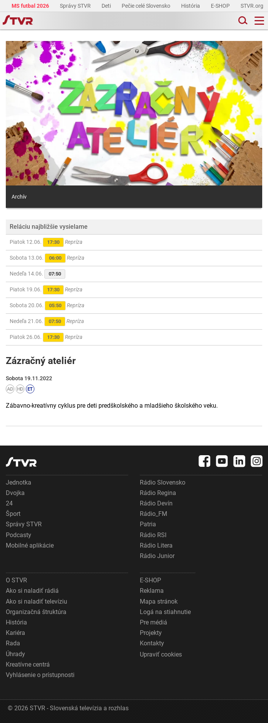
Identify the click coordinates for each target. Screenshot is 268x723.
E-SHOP (221, 6)
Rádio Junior (157, 556)
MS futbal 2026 (31, 6)
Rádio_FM (153, 513)
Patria (148, 524)
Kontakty (152, 643)
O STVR (16, 580)
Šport (13, 513)
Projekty (151, 632)
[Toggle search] (242, 20)
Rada (13, 643)
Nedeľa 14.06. (37, 274)
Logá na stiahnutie (165, 612)
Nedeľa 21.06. (47, 321)
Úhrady (15, 654)
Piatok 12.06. (46, 242)
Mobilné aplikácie (30, 545)
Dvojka (15, 493)
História (191, 6)
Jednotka (18, 482)
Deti (107, 6)
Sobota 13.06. (47, 258)
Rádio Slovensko (162, 482)
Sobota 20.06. (47, 305)
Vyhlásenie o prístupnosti (40, 675)
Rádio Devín (156, 503)
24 (9, 503)
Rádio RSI (153, 535)
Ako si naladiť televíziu (36, 601)
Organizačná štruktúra (36, 612)
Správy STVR (76, 6)
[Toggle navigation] (259, 20)
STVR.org (253, 6)
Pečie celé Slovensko (146, 6)
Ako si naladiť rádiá (32, 590)
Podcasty (18, 535)
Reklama (152, 590)
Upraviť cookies (161, 654)
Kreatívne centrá (28, 664)
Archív (19, 197)
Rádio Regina (158, 493)
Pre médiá (153, 622)
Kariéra (15, 632)
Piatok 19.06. (46, 289)
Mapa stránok (159, 601)
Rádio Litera (156, 545)
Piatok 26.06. (46, 337)
